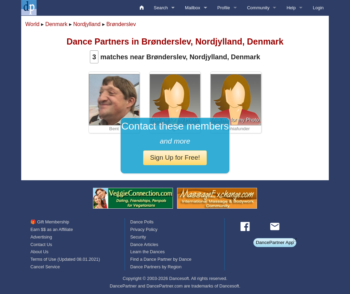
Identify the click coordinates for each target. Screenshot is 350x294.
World (32, 24)
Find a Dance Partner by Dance (160, 259)
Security (138, 237)
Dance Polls (141, 221)
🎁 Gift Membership (49, 221)
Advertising (41, 237)
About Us (39, 251)
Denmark (56, 24)
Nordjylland (86, 24)
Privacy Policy (144, 229)
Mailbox (192, 7)
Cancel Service (45, 266)
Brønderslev (121, 24)
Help (291, 7)
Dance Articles (144, 244)
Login (318, 7)
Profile (223, 7)
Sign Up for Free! (175, 157)
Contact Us (41, 244)
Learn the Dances (147, 251)
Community (258, 7)
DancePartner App (275, 242)
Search (161, 7)
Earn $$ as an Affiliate (51, 229)
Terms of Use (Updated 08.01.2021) (65, 259)
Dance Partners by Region (155, 266)
